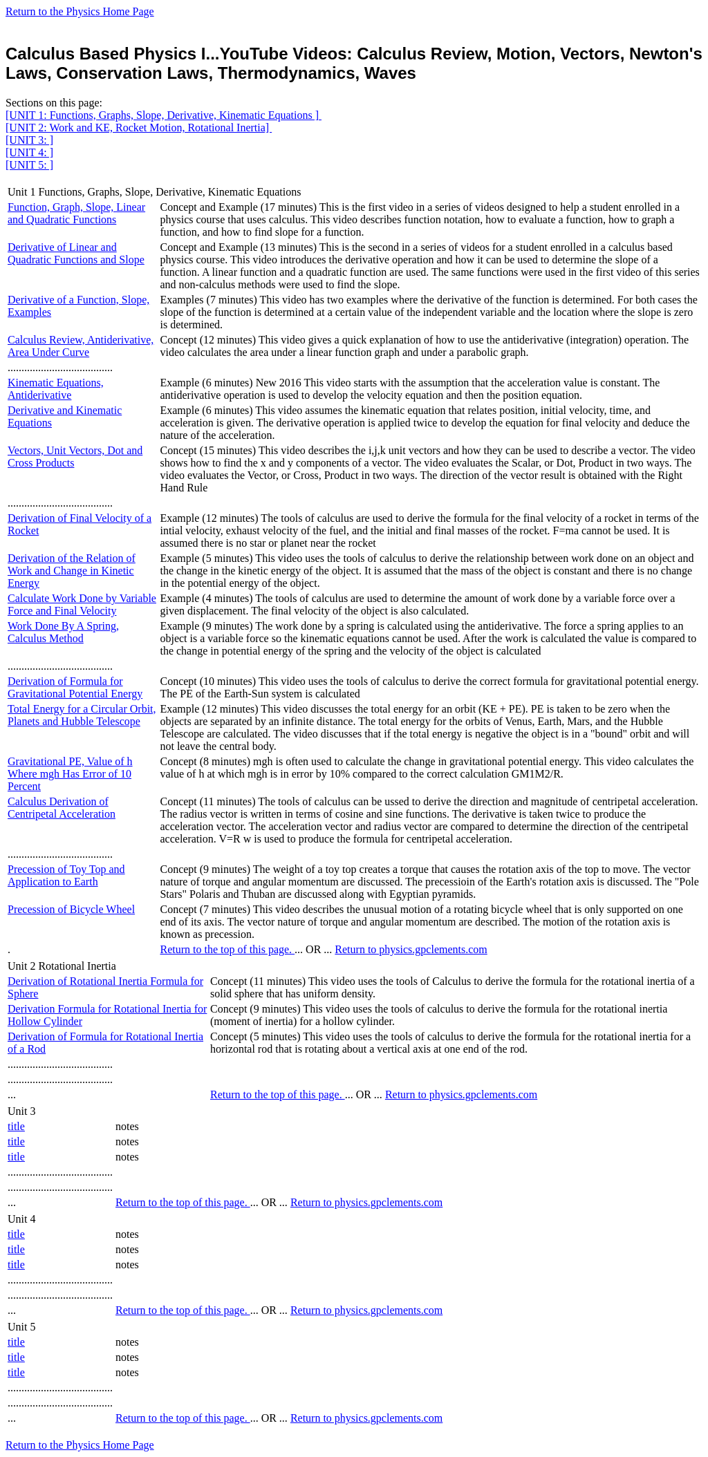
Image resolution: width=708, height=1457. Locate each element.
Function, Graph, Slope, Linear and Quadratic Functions (76, 213)
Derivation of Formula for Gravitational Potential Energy (75, 687)
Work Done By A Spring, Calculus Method (63, 632)
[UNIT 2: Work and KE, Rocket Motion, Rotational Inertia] (139, 127)
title (16, 1126)
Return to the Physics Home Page (80, 11)
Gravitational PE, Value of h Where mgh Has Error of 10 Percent (70, 773)
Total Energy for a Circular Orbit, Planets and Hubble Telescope (82, 715)
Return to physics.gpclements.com (411, 949)
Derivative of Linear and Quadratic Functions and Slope (76, 253)
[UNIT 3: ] (29, 140)
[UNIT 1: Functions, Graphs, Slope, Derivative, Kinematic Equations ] (164, 115)
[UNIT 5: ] (29, 165)
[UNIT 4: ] (29, 152)
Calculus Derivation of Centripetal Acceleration (61, 808)
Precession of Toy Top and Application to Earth (66, 875)
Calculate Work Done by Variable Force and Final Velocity (82, 604)
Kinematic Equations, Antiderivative (56, 389)
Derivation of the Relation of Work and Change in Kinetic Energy (72, 570)
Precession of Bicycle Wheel (71, 909)
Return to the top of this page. (227, 949)
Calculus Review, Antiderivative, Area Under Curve (80, 346)
